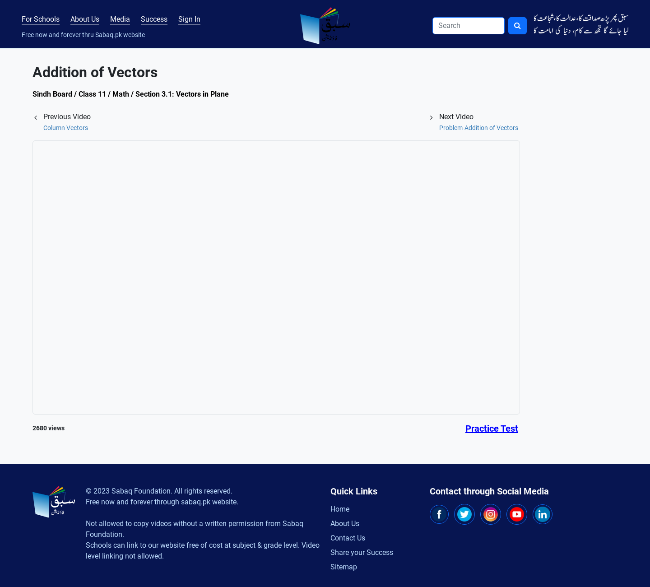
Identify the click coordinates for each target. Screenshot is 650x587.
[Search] (468, 25)
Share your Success (361, 552)
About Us (84, 19)
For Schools (41, 19)
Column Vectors (65, 127)
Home (339, 509)
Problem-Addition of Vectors (478, 127)
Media (120, 19)
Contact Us (347, 538)
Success (154, 19)
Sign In (189, 19)
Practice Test (491, 428)
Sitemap (343, 567)
